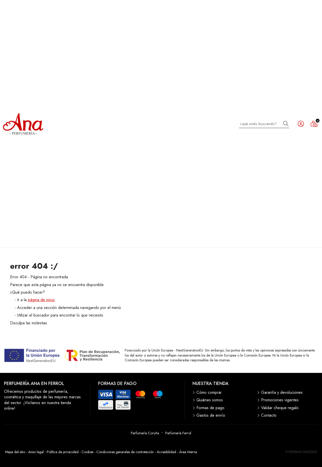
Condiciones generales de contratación (125, 451)
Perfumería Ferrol (178, 433)
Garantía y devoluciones (282, 392)
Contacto (268, 415)
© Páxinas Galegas (301, 452)
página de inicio (41, 300)
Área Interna (188, 451)
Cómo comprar (209, 392)
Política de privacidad (62, 451)
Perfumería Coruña (145, 433)
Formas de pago (210, 408)
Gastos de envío (210, 415)
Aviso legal (36, 451)
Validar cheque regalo (280, 408)
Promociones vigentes (280, 400)
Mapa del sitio (15, 451)
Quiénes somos (209, 400)
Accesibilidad (166, 451)
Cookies (87, 451)
